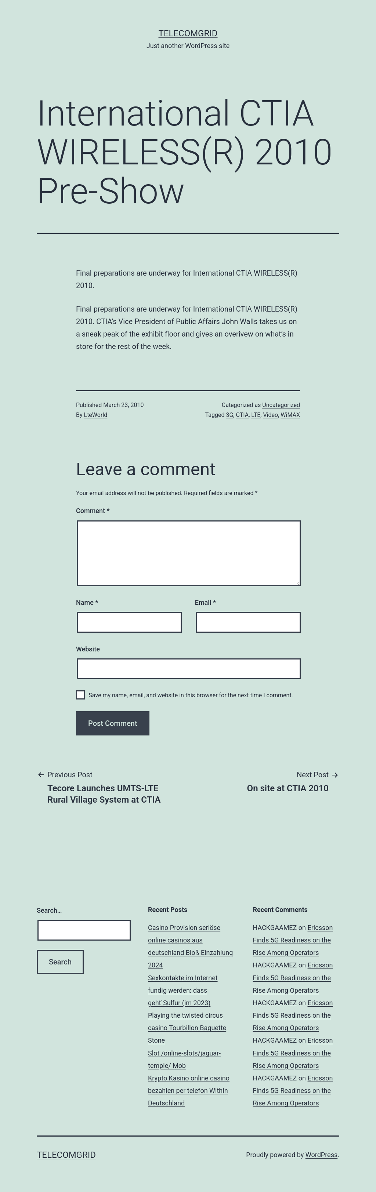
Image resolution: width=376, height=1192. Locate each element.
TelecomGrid (187, 33)
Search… (49, 910)
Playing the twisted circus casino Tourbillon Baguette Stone (187, 1027)
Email (205, 602)
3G (229, 414)
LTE (255, 414)
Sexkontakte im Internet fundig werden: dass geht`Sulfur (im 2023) (183, 990)
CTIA (242, 414)
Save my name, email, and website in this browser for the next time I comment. (190, 695)
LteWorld (96, 414)
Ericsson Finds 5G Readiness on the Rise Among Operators (293, 940)
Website (88, 649)
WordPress (321, 1155)
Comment (92, 511)
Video (270, 414)
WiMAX (290, 414)
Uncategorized (281, 404)
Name (87, 602)
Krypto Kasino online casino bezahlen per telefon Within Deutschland (188, 1090)
